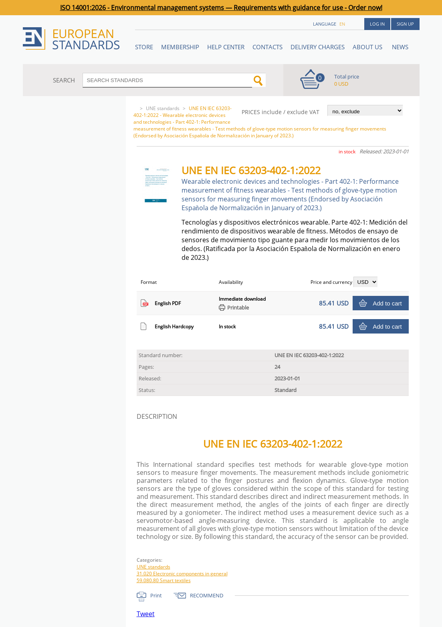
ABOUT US (368, 47)
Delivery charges (318, 47)
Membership (180, 47)
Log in (377, 24)
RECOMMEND (206, 595)
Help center (225, 47)
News (400, 47)
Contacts (267, 47)
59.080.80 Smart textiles (164, 580)
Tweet (146, 613)
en (342, 24)
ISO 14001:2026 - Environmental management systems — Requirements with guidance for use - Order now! (221, 7)
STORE (144, 47)
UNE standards (163, 108)
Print (156, 595)
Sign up (405, 24)
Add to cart (387, 303)
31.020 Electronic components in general (182, 573)
